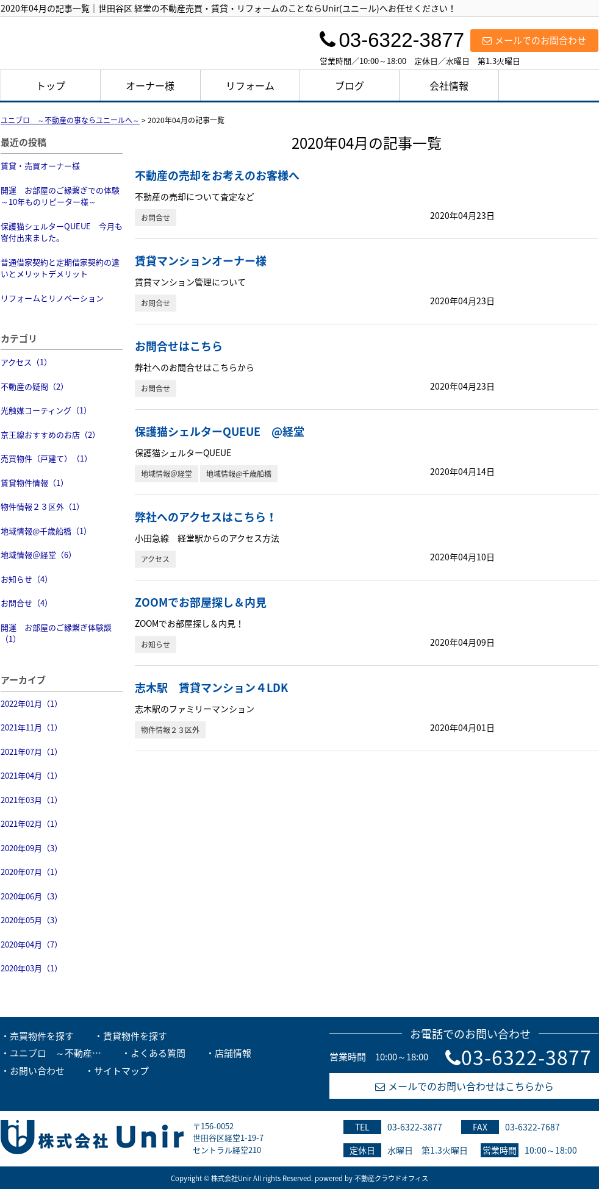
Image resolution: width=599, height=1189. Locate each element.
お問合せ (155, 217)
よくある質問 (158, 1053)
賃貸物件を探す (135, 1036)
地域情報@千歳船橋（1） (46, 531)
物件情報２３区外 (170, 729)
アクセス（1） (26, 362)
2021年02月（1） (31, 823)
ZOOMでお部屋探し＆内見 (201, 602)
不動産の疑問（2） (34, 386)
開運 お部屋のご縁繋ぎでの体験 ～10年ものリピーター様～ (62, 196)
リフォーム (250, 85)
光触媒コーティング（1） (46, 410)
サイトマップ (121, 1070)
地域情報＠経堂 (166, 473)
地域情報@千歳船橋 (238, 473)
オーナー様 (150, 85)
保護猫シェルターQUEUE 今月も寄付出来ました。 (62, 232)
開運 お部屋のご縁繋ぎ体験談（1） (56, 633)
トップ (50, 85)
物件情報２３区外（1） (42, 506)
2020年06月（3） (31, 896)
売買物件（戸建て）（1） (46, 458)
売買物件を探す (42, 1036)
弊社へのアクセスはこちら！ (206, 517)
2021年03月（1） (31, 799)
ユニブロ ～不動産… (55, 1053)
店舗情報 (233, 1053)
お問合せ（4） (26, 603)
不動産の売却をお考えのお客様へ (217, 175)
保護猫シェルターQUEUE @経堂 (219, 431)
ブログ (349, 85)
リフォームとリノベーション (52, 298)
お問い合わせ (37, 1070)
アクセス (155, 559)
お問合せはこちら (179, 346)
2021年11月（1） (31, 727)
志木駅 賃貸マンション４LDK (211, 687)
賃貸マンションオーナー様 (201, 260)
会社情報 (448, 85)
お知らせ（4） (26, 579)
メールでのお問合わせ (534, 40)
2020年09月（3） (31, 848)
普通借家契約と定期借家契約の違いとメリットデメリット (60, 268)
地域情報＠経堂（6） (38, 554)
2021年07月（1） (31, 751)
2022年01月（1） (31, 703)
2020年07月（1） (31, 871)
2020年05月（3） (31, 920)
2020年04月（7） (31, 944)
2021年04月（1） (31, 775)
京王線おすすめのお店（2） (50, 434)
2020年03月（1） (31, 968)
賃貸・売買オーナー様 (40, 165)
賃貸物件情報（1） (34, 482)
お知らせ (155, 644)
